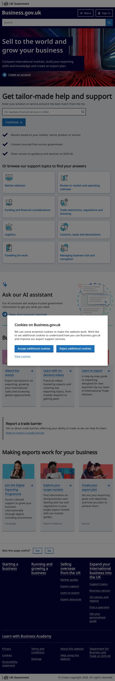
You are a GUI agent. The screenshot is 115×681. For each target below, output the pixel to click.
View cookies (23, 356)
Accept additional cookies (34, 348)
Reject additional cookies (75, 348)
